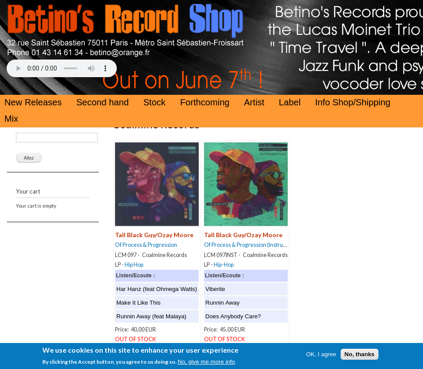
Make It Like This (138, 302)
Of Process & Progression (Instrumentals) (254, 245)
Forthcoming (205, 102)
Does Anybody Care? (233, 316)
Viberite (215, 289)
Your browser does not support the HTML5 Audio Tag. (62, 68)
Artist (254, 102)
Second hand (102, 102)
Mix (11, 118)
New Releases (33, 102)
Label (290, 102)
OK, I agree (321, 358)
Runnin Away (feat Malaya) (151, 316)
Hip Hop (134, 264)
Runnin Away (222, 302)
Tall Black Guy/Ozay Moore (154, 235)
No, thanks (360, 358)
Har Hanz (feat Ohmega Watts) (156, 289)
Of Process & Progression (146, 245)
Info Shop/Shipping (352, 102)
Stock (154, 102)
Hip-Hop (224, 264)
